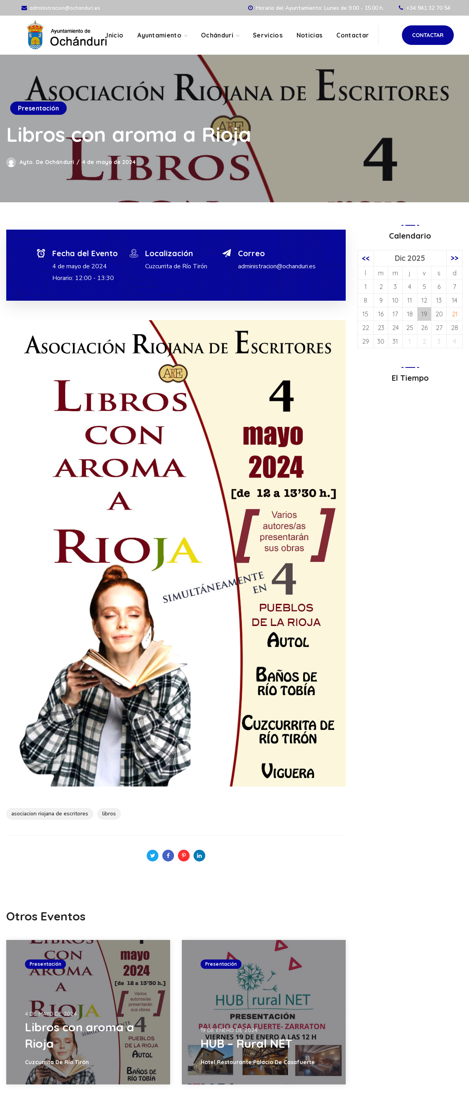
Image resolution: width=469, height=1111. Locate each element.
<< (366, 258)
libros (109, 813)
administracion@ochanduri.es (65, 8)
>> (454, 258)
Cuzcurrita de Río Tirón (176, 266)
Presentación (38, 108)
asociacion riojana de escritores (49, 813)
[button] (427, 35)
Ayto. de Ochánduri (47, 162)
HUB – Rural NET (246, 1043)
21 (455, 314)
